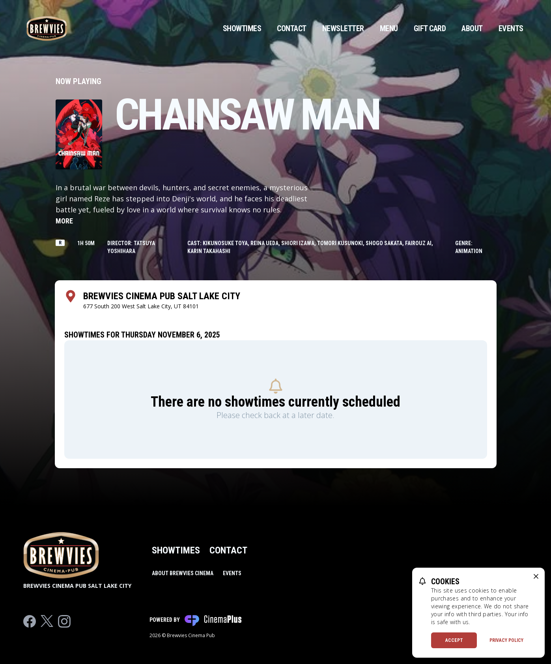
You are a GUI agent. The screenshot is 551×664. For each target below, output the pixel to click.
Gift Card (430, 28)
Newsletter (343, 28)
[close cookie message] (536, 576)
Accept (454, 640)
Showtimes (242, 28)
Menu (389, 28)
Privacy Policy (506, 640)
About (472, 28)
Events (511, 28)
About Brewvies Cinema (182, 573)
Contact (291, 28)
